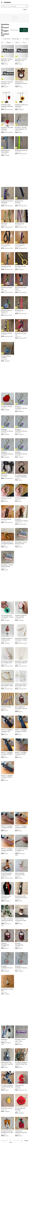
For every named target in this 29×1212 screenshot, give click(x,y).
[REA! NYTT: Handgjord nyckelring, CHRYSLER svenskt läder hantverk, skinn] (21, 722)
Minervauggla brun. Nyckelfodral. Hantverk (21, 707)
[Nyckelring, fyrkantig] (7, 325)
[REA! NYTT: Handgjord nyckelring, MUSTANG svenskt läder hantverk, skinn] (7, 841)
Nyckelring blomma (20, 245)
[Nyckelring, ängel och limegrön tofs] (7, 302)
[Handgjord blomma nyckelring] (7, 348)
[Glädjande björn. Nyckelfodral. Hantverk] (21, 74)
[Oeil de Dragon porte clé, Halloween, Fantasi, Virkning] (7, 607)
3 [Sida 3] (17, 1140)
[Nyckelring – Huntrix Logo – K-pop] (21, 1031)
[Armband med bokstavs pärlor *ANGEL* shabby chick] (7, 676)
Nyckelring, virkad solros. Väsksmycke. (21, 105)
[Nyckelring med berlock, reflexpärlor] (7, 193)
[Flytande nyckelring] (7, 699)
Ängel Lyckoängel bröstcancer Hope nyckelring (20, 874)
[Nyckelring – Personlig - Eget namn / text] (7, 51)
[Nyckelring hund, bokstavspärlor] (7, 142)
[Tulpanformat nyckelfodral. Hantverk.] (21, 1123)
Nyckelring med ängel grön (6, 288)
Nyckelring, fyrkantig (6, 333)
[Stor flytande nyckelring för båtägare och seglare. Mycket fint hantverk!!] (21, 841)
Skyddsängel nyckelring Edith (7, 989)
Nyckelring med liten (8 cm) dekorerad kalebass (7, 542)
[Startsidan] (7, 2)
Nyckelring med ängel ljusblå (20, 288)
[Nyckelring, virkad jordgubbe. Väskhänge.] (7, 97)
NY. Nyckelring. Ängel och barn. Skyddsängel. (21, 475)
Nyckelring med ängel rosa (20, 334)
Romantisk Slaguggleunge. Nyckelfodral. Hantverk (7, 944)
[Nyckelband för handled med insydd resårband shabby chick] (21, 653)
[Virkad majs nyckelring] (7, 1100)
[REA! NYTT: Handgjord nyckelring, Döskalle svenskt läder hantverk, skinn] (21, 744)
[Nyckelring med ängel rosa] (21, 325)
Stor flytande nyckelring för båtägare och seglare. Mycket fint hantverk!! (21, 849)
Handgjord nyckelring (6, 406)
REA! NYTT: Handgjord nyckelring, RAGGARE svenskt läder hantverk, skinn (7, 753)
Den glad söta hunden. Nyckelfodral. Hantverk (7, 1131)
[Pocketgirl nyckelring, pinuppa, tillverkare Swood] (7, 865)
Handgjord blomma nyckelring (6, 356)
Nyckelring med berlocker (19, 201)
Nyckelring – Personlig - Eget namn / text (7, 59)
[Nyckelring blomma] (21, 237)
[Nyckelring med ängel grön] (7, 279)
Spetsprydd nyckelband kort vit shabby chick (7, 661)
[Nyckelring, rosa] (21, 302)
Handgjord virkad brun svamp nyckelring (7, 639)
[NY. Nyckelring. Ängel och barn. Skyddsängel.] (21, 467)
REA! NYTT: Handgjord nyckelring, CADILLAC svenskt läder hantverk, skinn (7, 776)
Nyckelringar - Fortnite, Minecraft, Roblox (21, 542)
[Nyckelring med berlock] (21, 142)
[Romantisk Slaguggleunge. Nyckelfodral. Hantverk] (7, 935)
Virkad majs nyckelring (6, 1108)
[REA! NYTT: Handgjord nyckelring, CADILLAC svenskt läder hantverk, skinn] (7, 767)
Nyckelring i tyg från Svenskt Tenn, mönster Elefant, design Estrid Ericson (21, 896)
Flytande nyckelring (6, 706)
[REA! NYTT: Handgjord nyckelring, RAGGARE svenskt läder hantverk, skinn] (7, 744)
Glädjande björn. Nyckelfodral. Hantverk (21, 82)
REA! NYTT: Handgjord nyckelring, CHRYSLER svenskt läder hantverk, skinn (21, 730)
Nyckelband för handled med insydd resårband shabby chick (21, 661)
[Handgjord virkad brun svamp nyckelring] (7, 630)
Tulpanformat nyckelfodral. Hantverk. (21, 1131)
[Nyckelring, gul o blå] (21, 258)
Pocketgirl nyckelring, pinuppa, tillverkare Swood (6, 874)
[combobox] (14, 6)
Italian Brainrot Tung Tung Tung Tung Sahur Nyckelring (7, 1063)
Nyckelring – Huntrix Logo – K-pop (20, 1040)
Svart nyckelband (5, 245)
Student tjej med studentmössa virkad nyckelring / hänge (20, 919)
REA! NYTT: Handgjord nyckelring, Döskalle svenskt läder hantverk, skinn (21, 753)
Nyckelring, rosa (19, 310)
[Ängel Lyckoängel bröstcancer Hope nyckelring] (21, 865)
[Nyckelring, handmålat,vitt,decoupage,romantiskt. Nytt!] (21, 399)
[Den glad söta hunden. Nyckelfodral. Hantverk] (7, 1123)
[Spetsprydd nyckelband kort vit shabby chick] (7, 653)
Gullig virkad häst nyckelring (19, 1086)
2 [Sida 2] (14, 1140)
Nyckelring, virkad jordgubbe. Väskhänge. (7, 105)
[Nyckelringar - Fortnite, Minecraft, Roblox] (21, 534)
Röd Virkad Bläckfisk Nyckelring (20, 1108)
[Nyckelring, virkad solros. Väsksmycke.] (21, 97)
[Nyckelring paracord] (7, 490)
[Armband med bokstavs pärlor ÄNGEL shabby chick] (21, 676)
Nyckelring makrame (6, 519)
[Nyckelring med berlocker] (21, 193)
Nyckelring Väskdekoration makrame (21, 520)
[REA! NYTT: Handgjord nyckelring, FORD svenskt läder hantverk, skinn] (7, 722)
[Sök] (26, 6)
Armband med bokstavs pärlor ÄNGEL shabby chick (21, 684)
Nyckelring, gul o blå (20, 266)
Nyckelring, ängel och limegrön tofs (6, 311)
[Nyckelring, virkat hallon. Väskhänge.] (7, 120)
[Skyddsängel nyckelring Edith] (7, 981)
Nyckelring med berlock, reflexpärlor (7, 201)
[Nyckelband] (7, 216)
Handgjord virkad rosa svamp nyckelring (20, 616)
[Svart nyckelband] (7, 237)
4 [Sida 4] (21, 1140)
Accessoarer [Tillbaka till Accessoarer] (6, 38)
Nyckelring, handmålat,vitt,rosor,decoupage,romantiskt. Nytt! (7, 967)
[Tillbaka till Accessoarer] (2, 39)
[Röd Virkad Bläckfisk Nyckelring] (21, 1100)
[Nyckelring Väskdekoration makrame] (21, 511)
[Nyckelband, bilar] (21, 216)
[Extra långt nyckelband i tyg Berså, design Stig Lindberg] (7, 911)
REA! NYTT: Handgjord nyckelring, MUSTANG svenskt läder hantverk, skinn (7, 849)
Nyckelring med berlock (21, 150)
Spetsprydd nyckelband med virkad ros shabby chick (21, 639)
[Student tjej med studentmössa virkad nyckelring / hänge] (21, 911)
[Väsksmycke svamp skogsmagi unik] (7, 888)
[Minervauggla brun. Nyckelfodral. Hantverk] (21, 699)
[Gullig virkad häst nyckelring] (21, 1077)
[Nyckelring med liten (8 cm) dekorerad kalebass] (7, 534)
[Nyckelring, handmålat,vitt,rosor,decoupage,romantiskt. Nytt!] (7, 958)
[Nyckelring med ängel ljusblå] (21, 279)
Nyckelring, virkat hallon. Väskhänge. (7, 128)
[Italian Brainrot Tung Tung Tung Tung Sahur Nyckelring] (7, 1054)
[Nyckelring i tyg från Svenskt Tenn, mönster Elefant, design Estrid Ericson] (21, 888)
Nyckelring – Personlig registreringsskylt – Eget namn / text (21, 128)
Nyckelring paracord (6, 498)
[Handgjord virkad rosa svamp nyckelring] (21, 607)
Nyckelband (4, 223)
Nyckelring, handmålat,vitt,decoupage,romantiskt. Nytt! (21, 407)
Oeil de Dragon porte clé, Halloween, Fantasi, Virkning (7, 616)
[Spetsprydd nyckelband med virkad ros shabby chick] (21, 630)
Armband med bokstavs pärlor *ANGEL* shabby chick (7, 684)
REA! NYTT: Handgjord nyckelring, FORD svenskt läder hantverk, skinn (7, 730)
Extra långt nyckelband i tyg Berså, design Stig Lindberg (7, 919)
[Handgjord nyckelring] (7, 399)
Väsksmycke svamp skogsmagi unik (6, 896)
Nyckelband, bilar (19, 223)
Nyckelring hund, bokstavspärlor (5, 151)
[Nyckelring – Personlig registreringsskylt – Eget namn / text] (21, 120)
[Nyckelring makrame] (7, 511)
